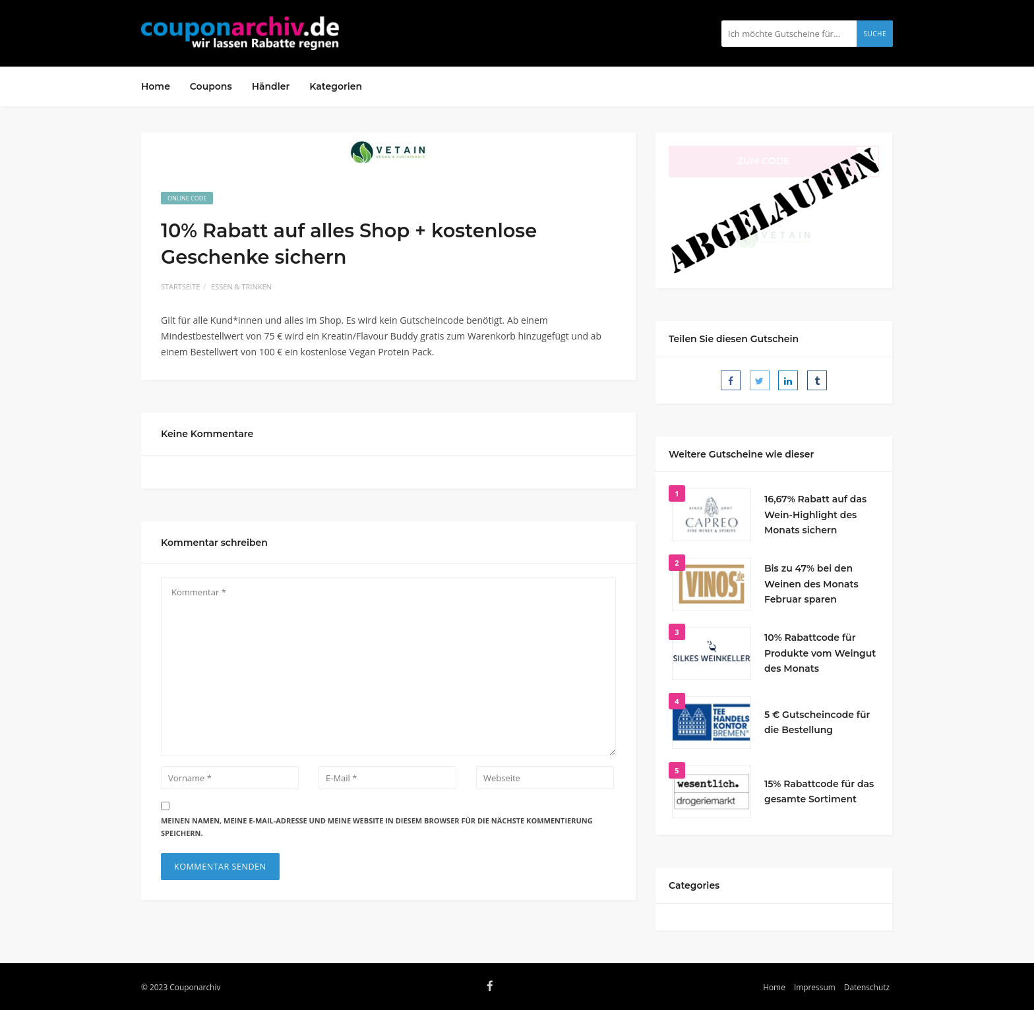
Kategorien (335, 86)
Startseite (180, 286)
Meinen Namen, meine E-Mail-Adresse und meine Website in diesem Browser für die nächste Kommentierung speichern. (377, 827)
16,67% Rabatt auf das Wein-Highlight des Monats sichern (815, 515)
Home (155, 86)
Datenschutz (867, 987)
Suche (874, 33)
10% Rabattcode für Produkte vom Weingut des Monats (820, 653)
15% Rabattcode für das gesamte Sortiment (819, 792)
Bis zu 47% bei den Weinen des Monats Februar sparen (811, 584)
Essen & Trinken (241, 286)
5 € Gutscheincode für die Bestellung (817, 722)
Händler (271, 86)
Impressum (815, 987)
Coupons (211, 86)
